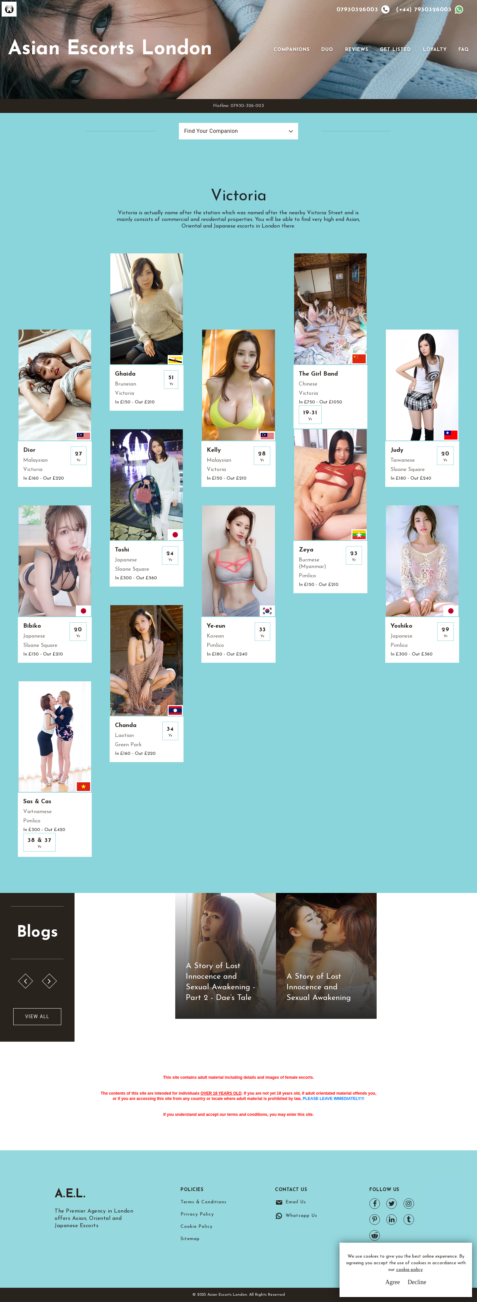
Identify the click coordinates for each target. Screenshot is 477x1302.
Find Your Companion (211, 131)
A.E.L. (70, 1194)
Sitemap (190, 1238)
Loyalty (435, 49)
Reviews (356, 49)
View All (37, 1016)
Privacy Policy (197, 1214)
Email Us (296, 1202)
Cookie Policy (197, 1226)
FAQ (463, 49)
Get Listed (395, 49)
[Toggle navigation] (264, 49)
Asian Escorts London (110, 49)
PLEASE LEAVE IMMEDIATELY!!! (333, 1098)
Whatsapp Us (301, 1215)
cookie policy (409, 1269)
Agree (392, 1282)
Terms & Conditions (204, 1202)
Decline (417, 1282)
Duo (327, 49)
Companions (292, 49)
